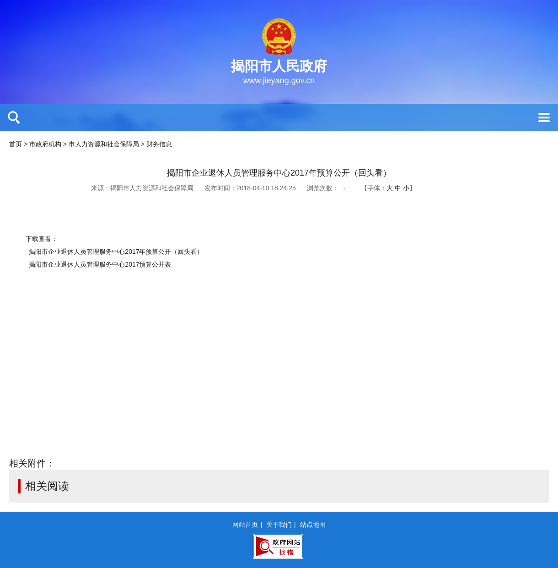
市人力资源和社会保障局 (104, 144)
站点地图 (313, 524)
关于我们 (279, 524)
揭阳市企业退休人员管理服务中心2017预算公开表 (100, 264)
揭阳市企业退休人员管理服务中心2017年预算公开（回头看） (116, 251)
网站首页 (245, 524)
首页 (15, 144)
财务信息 (159, 144)
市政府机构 (45, 144)
